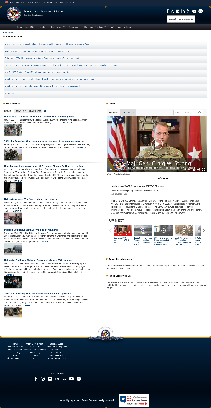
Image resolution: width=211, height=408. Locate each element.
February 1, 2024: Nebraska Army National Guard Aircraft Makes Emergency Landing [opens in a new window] (43, 58)
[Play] (110, 169)
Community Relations (95, 27)
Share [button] (163, 178)
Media (44, 27)
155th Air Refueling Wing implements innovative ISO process (37, 293)
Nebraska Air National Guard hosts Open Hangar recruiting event (39, 116)
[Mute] (198, 169)
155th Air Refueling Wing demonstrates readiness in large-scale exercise (44, 141)
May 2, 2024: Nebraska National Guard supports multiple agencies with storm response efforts (47, 44)
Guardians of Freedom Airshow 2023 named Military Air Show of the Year (44, 166)
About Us (30, 27)
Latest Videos (128, 112)
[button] (64, 2)
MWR (111, 27)
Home (19, 27)
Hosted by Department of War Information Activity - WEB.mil (87, 400)
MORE (67, 123)
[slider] (147, 169)
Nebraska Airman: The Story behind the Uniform (30, 199)
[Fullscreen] (203, 169)
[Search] (181, 19)
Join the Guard (124, 27)
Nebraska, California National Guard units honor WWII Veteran (38, 260)
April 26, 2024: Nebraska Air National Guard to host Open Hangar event (37, 51)
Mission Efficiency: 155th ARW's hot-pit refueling (31, 230)
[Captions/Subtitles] (194, 169)
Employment (58, 27)
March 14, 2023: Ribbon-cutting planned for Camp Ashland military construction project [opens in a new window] (43, 86)
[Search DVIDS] (187, 112)
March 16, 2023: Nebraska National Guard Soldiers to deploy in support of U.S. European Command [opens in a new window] (49, 79)
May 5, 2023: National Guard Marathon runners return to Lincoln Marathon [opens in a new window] (38, 72)
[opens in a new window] (167, 11)
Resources (75, 27)
